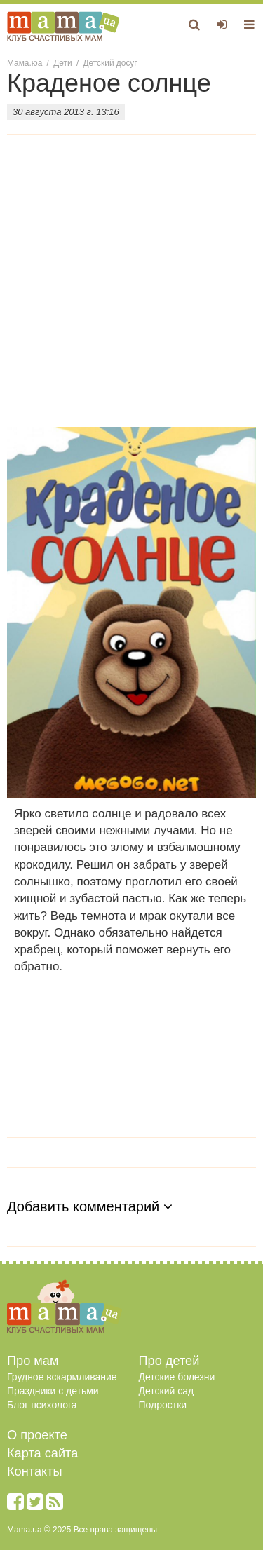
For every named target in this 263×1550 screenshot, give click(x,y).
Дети (62, 63)
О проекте (37, 1435)
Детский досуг (110, 63)
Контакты (34, 1471)
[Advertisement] (131, 288)
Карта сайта (42, 1453)
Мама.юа (24, 63)
